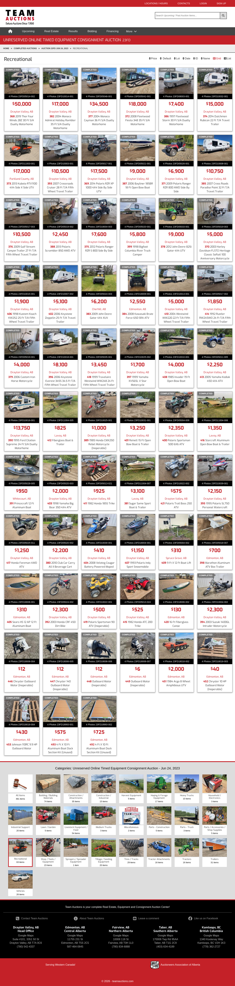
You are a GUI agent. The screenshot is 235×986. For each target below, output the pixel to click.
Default (166, 58)
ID (196, 58)
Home (6, 48)
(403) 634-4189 (165, 946)
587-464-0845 (75, 946)
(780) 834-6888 (121, 946)
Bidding (92, 31)
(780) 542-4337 (26, 946)
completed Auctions (25, 48)
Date (187, 58)
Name (206, 58)
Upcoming (28, 31)
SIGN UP (221, 3)
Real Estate (51, 31)
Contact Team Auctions (32, 918)
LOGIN (203, 3)
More (129, 31)
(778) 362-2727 (211, 946)
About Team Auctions (89, 918)
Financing (113, 31)
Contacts (184, 3)
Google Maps (25, 935)
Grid (218, 58)
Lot (178, 58)
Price (154, 58)
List (229, 58)
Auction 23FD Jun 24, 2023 (54, 48)
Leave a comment (146, 918)
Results (73, 31)
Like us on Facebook (203, 918)
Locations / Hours (156, 3)
